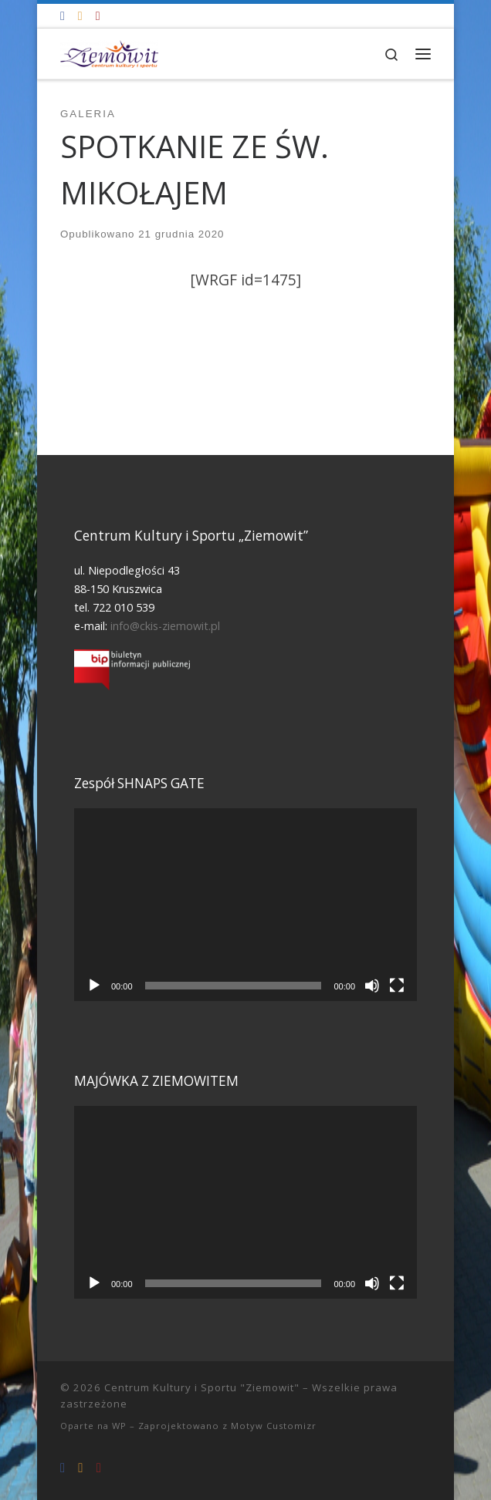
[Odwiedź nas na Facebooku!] (62, 15)
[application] (245, 904)
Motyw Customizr (274, 1425)
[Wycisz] (372, 985)
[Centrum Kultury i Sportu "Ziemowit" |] (109, 52)
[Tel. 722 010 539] (98, 15)
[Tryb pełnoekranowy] (397, 985)
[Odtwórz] (94, 985)
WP (119, 1425)
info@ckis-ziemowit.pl (165, 626)
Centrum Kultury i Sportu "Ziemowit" (202, 1387)
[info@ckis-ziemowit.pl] (80, 15)
